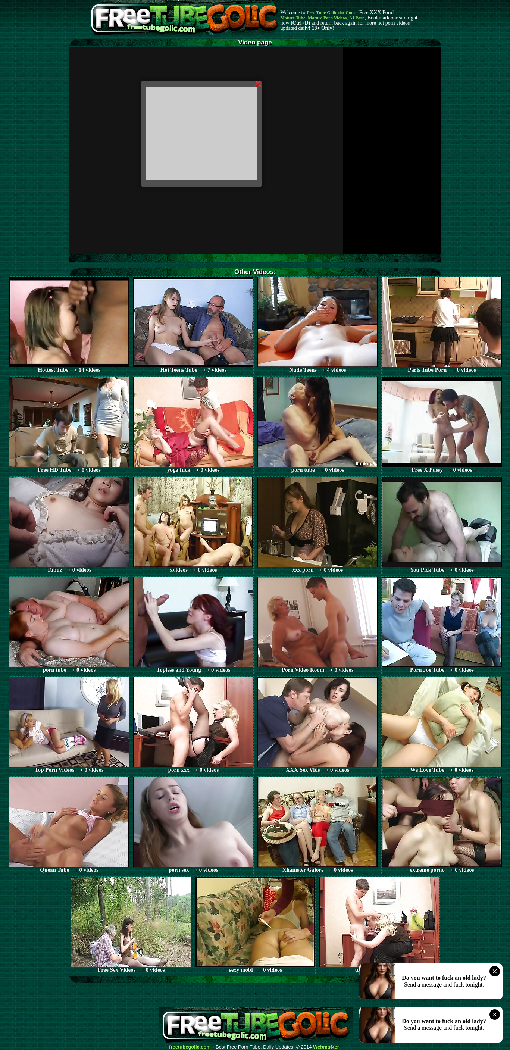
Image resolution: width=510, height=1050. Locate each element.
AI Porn (357, 18)
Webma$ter (326, 1047)
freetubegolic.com (190, 1047)
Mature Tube (293, 18)
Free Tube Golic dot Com (331, 12)
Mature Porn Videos (327, 18)
